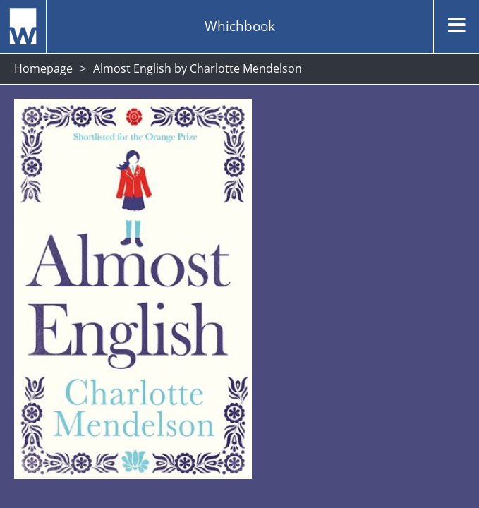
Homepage (43, 68)
